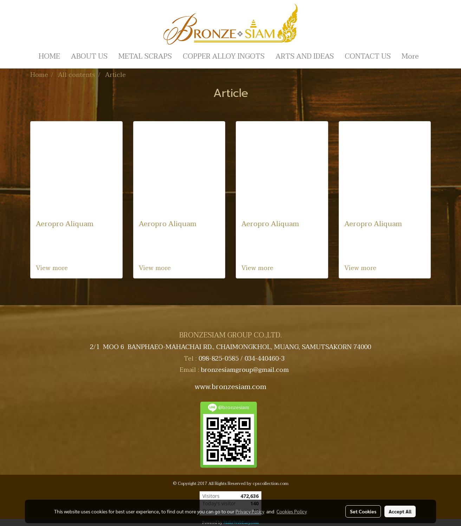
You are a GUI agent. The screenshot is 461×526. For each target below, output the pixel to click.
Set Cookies (363, 511)
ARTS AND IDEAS (304, 57)
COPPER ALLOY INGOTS (224, 57)
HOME (49, 57)
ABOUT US (89, 57)
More (410, 57)
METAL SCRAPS (145, 57)
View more (53, 268)
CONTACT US (368, 57)
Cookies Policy (292, 511)
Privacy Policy (249, 511)
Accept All (400, 511)
